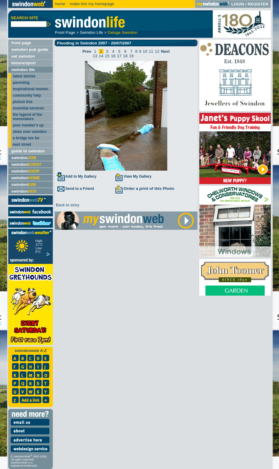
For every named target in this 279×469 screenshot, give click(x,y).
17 (119, 56)
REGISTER (258, 4)
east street (22, 144)
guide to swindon (28, 151)
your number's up (28, 125)
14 (101, 56)
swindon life (23, 69)
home (60, 4)
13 (95, 56)
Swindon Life (91, 32)
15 (107, 56)
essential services (28, 108)
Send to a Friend (75, 189)
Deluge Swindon (122, 32)
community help (27, 95)
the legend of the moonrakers (27, 116)
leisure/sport (23, 63)
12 (157, 51)
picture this (23, 102)
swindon (23, 157)
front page (21, 43)
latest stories (24, 76)
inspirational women (30, 89)
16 (113, 56)
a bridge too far (26, 138)
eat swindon (23, 56)
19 (131, 56)
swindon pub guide (29, 49)
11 (151, 51)
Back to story (67, 205)
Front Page (65, 32)
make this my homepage (91, 4)
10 (145, 51)
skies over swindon (30, 132)
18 (125, 56)
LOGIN (237, 4)
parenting (21, 82)
